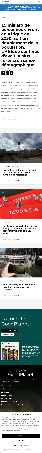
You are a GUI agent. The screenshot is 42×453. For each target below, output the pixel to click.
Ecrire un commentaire (11, 119)
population (5, 85)
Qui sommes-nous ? (8, 389)
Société (4, 17)
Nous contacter (6, 395)
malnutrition (6, 105)
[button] (39, 414)
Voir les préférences (21, 445)
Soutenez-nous (6, 398)
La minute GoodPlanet (9, 401)
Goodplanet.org (9, 330)
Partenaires (5, 392)
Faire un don (31, 2)
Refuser (21, 440)
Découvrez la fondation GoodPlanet (13, 405)
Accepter (21, 435)
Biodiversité (8, 281)
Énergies (6, 166)
